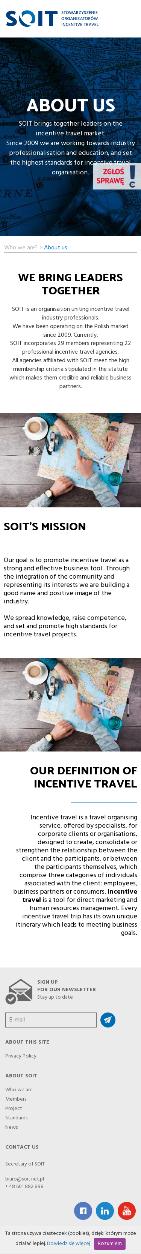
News (11, 1125)
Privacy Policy (20, 1054)
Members (15, 1097)
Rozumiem (110, 1243)
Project (13, 1106)
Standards (16, 1116)
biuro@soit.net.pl (24, 1179)
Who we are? (21, 247)
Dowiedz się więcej (68, 1243)
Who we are (19, 1088)
